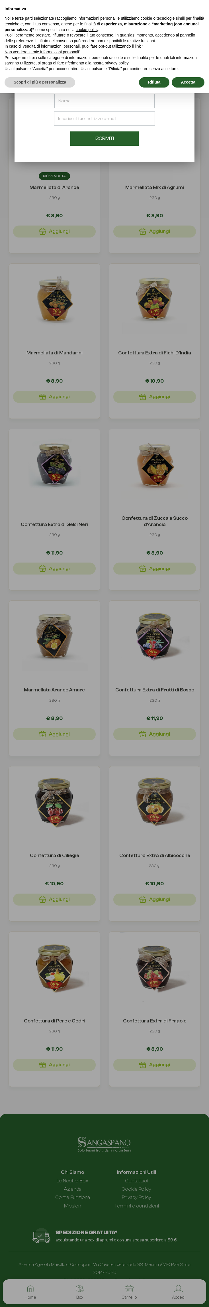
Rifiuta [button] (154, 82)
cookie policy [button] (87, 29)
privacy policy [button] (116, 63)
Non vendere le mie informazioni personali (42, 52)
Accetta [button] (188, 82)
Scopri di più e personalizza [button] (40, 82)
